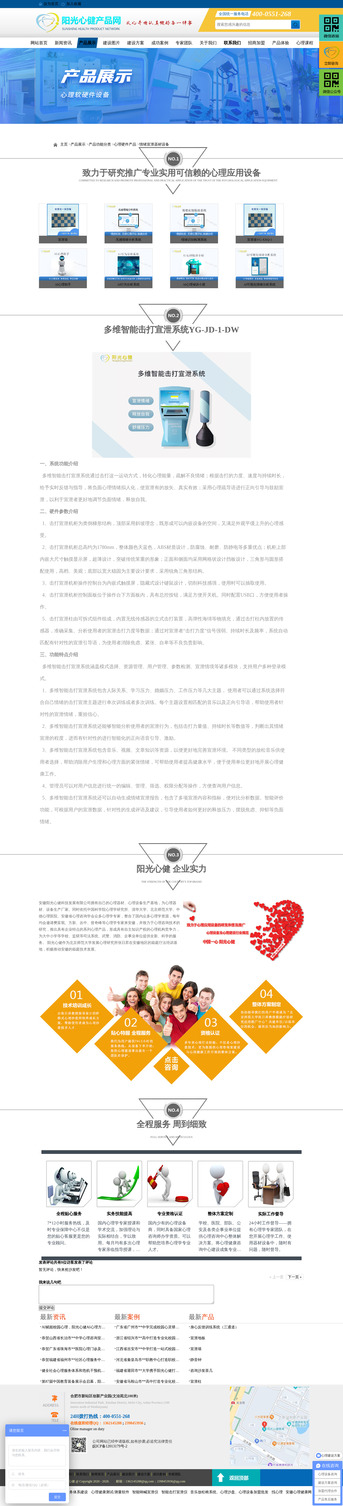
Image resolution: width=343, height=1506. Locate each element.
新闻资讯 (63, 43)
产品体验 (280, 43)
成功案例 (159, 43)
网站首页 (39, 43)
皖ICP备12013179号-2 (109, 1446)
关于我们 (208, 43)
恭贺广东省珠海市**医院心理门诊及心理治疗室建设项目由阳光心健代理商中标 (75, 1349)
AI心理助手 (63, 284)
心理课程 (304, 43)
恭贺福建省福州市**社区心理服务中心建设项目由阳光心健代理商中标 (75, 1360)
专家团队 (183, 43)
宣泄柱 (195, 1382)
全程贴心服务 (69, 1213)
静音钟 (195, 1360)
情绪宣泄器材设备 (154, 144)
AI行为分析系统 (128, 284)
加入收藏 (73, 4)
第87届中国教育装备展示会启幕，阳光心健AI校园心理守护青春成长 (75, 1382)
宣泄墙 (63, 240)
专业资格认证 (170, 1213)
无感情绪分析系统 (128, 240)
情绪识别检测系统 (194, 240)
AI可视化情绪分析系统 (260, 284)
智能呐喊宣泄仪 (145, 1492)
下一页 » (295, 1277)
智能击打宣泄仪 (174, 1492)
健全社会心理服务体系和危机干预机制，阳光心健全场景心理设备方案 (75, 1371)
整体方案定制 (220, 1213)
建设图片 (111, 43)
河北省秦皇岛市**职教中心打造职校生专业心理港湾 (149, 1360)
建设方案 (135, 43)
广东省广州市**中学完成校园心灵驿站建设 (149, 1327)
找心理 (277, 1492)
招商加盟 (256, 43)
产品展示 (87, 43)
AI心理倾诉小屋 (194, 284)
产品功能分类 (100, 144)
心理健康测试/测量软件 (110, 1492)
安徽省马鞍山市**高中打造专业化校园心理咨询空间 (149, 1382)
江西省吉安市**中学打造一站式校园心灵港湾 (149, 1349)
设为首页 (51, 4)
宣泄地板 (197, 1338)
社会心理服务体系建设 (69, 1492)
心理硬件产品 (125, 144)
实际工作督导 (271, 1214)
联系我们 (232, 43)
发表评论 (46, 1262)
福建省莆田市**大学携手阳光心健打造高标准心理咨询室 (149, 1371)
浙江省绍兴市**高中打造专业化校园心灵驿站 (149, 1338)
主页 (64, 144)
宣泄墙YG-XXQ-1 (259, 240)
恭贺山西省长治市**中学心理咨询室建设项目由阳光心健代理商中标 (75, 1338)
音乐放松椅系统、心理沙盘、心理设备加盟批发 (229, 1492)
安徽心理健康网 (299, 1492)
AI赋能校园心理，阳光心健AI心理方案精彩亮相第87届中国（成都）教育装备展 (75, 1327)
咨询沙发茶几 (201, 1371)
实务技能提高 (119, 1213)
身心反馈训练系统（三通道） (214, 1327)
